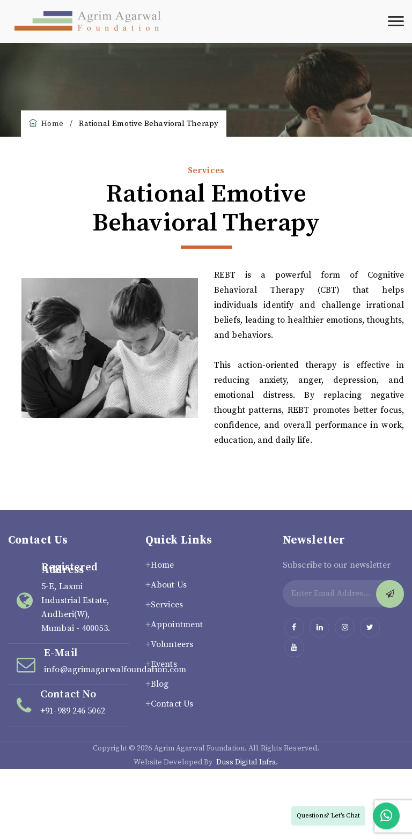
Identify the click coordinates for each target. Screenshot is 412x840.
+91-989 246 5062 (72, 710)
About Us (169, 584)
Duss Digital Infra (246, 762)
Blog (159, 684)
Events (164, 664)
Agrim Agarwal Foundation (199, 748)
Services (167, 604)
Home (46, 123)
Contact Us (172, 703)
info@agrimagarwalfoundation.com (115, 669)
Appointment (177, 624)
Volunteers (172, 644)
